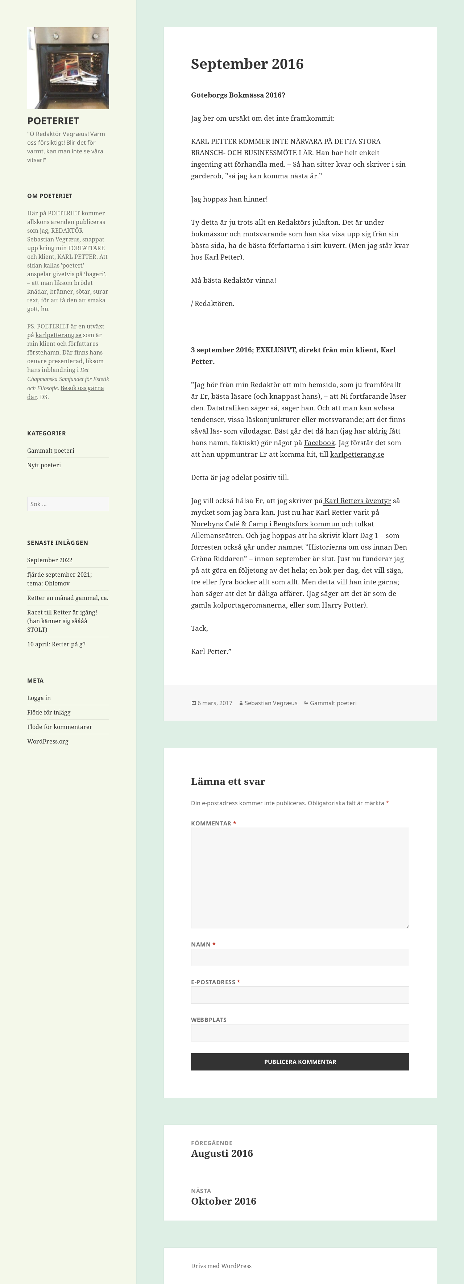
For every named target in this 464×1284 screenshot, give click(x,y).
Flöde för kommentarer (59, 727)
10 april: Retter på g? (56, 644)
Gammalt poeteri (50, 451)
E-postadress (216, 982)
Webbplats (209, 1020)
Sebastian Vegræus (271, 703)
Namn (203, 944)
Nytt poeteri (44, 465)
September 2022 (49, 560)
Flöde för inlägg (49, 712)
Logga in (39, 698)
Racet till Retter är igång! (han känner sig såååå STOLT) (62, 621)
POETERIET (53, 120)
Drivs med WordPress (221, 1266)
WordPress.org (48, 741)
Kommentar (214, 823)
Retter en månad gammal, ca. (67, 598)
